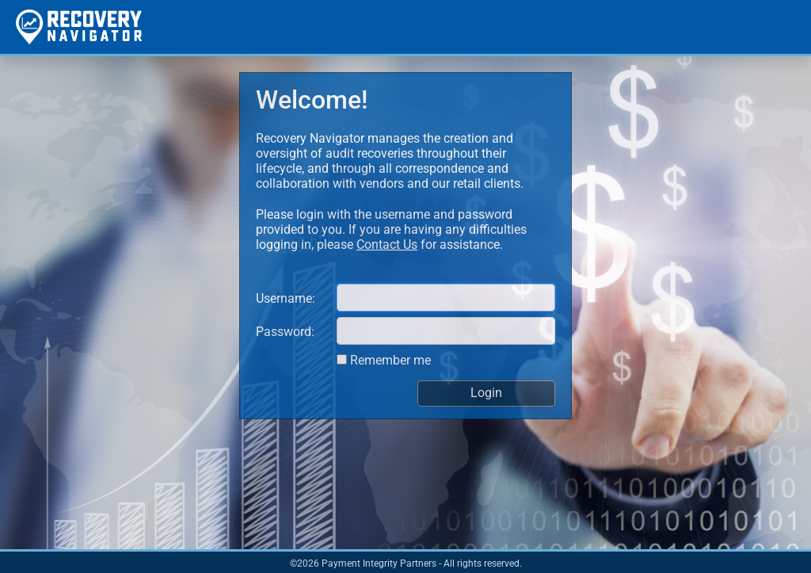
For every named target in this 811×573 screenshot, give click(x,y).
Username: (285, 298)
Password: (285, 331)
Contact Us (386, 244)
